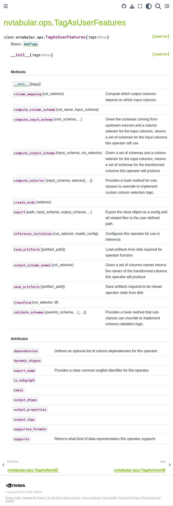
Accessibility (110, 497)
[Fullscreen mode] (140, 6)
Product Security (151, 497)
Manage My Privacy (34, 497)
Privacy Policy (13, 497)
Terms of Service (91, 497)
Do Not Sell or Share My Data (63, 497)
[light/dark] (148, 6)
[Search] (158, 6)
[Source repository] (124, 6)
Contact (9, 500)
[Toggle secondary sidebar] (167, 6)
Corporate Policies (129, 497)
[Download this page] (132, 6)
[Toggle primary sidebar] (5, 6)
